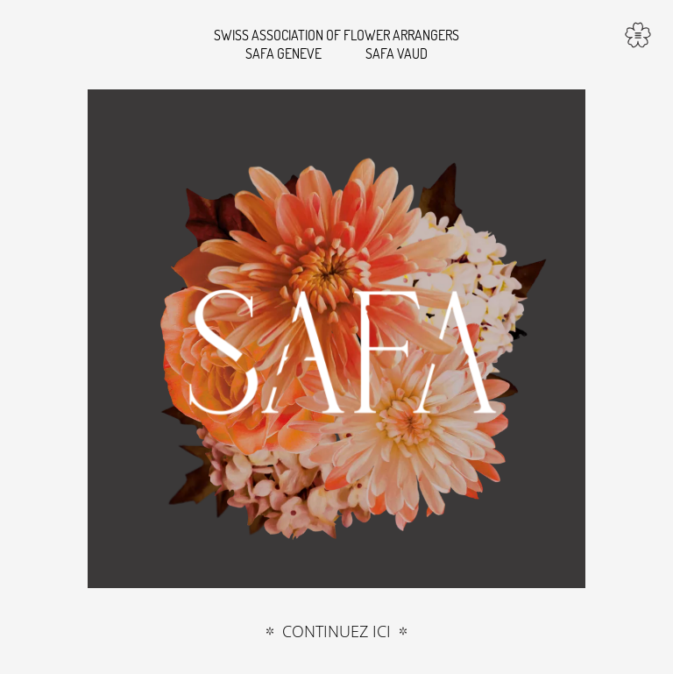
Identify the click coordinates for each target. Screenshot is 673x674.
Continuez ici (336, 631)
